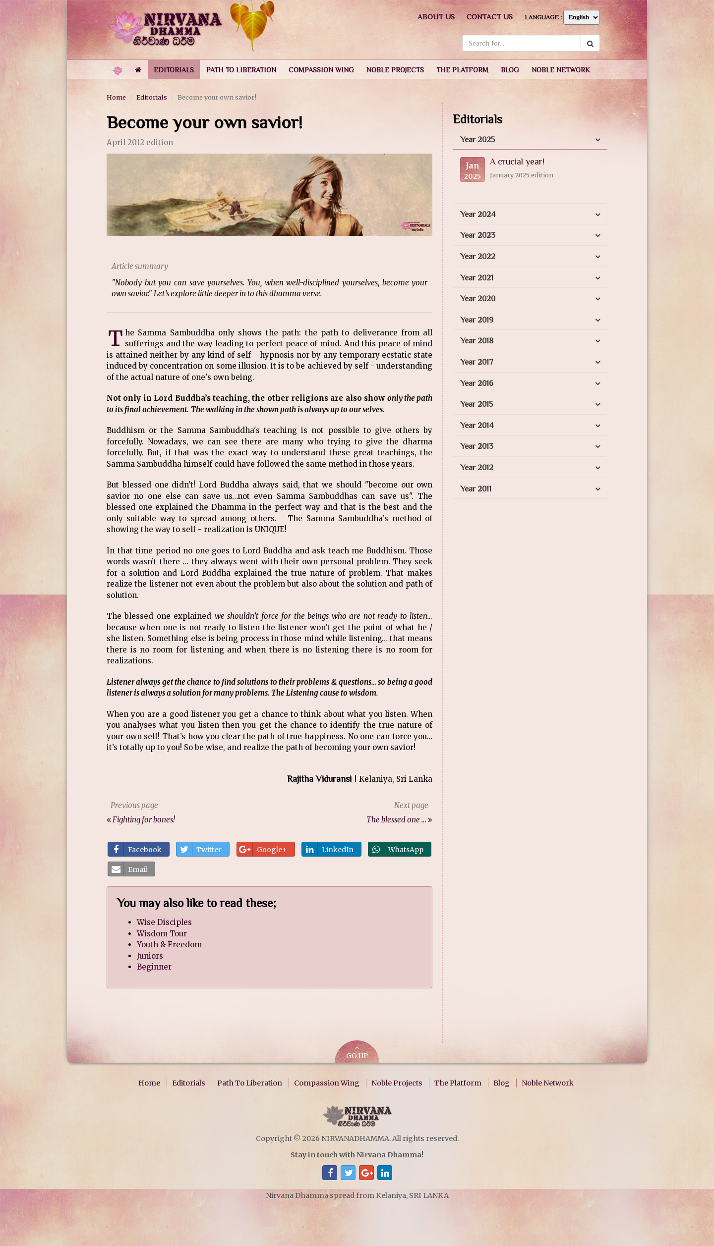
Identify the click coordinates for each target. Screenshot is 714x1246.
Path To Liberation (249, 1083)
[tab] (530, 140)
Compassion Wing (326, 1083)
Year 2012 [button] (476, 467)
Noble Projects (396, 1083)
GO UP (357, 1052)
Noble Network (548, 1083)
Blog (501, 1083)
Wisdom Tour (162, 933)
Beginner (154, 967)
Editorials (151, 97)
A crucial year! (517, 161)
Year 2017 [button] (476, 362)
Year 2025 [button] (477, 139)
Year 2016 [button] (476, 383)
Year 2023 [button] (477, 235)
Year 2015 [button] (476, 404)
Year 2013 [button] (476, 446)
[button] (174, 69)
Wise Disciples (164, 922)
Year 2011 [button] (475, 489)
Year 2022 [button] (477, 256)
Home (116, 97)
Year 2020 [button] (477, 298)
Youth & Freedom (169, 944)
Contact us (490, 16)
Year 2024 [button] (477, 214)
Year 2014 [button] (476, 425)
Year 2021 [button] (476, 277)
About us (436, 16)
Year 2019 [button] (476, 320)
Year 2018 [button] (476, 340)
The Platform (457, 1083)
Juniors (150, 956)
